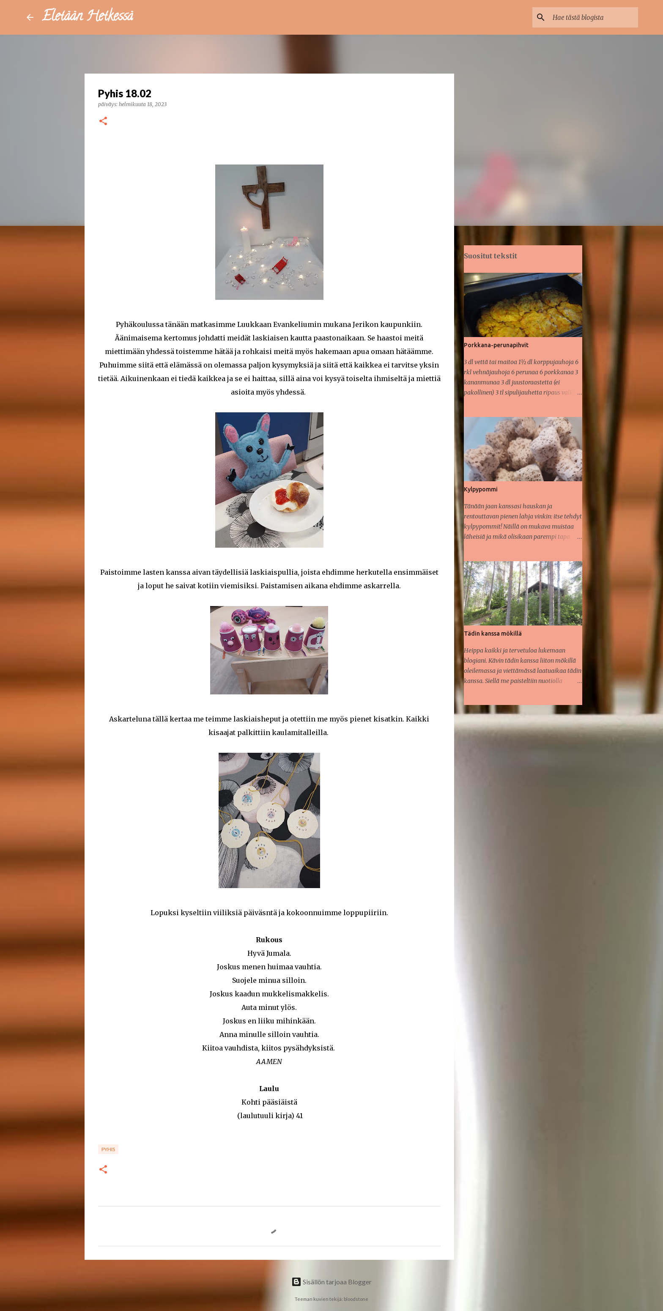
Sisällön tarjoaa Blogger (331, 1282)
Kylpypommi (481, 489)
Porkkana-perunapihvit (496, 345)
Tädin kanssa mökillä (493, 633)
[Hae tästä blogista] (593, 17)
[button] (103, 121)
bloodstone (356, 1299)
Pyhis (108, 1149)
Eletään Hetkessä (87, 17)
